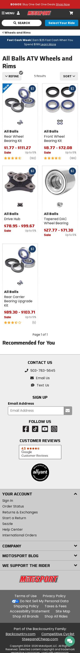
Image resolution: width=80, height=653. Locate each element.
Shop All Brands (26, 616)
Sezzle (7, 523)
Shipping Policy (26, 606)
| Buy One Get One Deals (40, 4)
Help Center (12, 529)
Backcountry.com (20, 634)
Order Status (13, 506)
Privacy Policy (54, 596)
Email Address (21, 403)
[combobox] (69, 76)
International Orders (19, 535)
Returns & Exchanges (20, 512)
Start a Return (14, 518)
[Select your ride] (61, 23)
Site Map (63, 611)
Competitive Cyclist (57, 634)
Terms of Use (26, 596)
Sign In (7, 500)
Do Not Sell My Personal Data (44, 601)
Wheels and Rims (16, 33)
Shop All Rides (56, 616)
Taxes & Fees (56, 606)
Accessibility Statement (30, 611)
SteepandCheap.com (40, 639)
